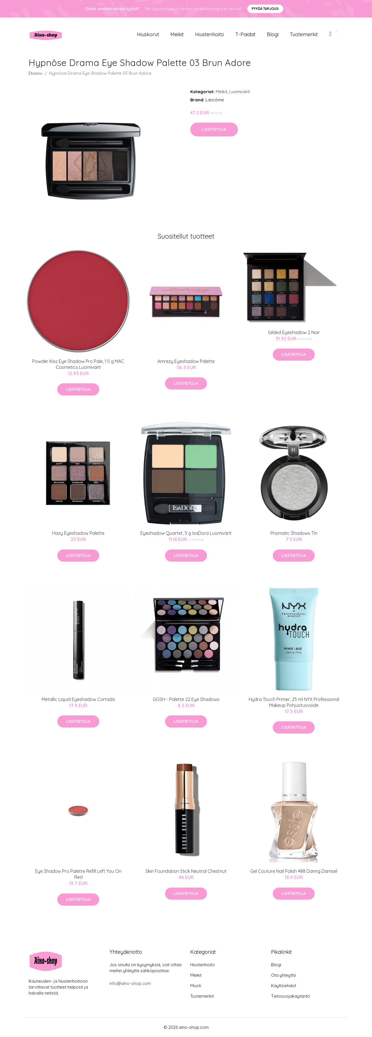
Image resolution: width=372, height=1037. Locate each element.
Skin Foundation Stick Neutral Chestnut (186, 871)
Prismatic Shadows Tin (293, 533)
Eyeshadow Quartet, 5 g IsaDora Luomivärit (186, 533)
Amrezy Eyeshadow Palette (186, 361)
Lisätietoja (214, 129)
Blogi (272, 34)
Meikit (177, 34)
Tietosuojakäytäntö (290, 996)
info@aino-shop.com (130, 983)
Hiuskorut (148, 34)
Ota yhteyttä (283, 975)
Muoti (195, 985)
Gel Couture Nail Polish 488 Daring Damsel (293, 871)
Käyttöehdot (283, 985)
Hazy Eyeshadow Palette (78, 533)
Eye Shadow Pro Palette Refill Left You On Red (78, 874)
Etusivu (35, 73)
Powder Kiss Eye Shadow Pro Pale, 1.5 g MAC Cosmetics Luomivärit (78, 364)
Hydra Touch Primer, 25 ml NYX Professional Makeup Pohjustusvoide (294, 702)
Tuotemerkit (304, 34)
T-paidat (245, 34)
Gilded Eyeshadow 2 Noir (294, 332)
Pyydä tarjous (265, 9)
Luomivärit (239, 91)
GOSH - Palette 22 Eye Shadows (186, 699)
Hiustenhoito (209, 34)
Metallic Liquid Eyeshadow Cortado (78, 699)
